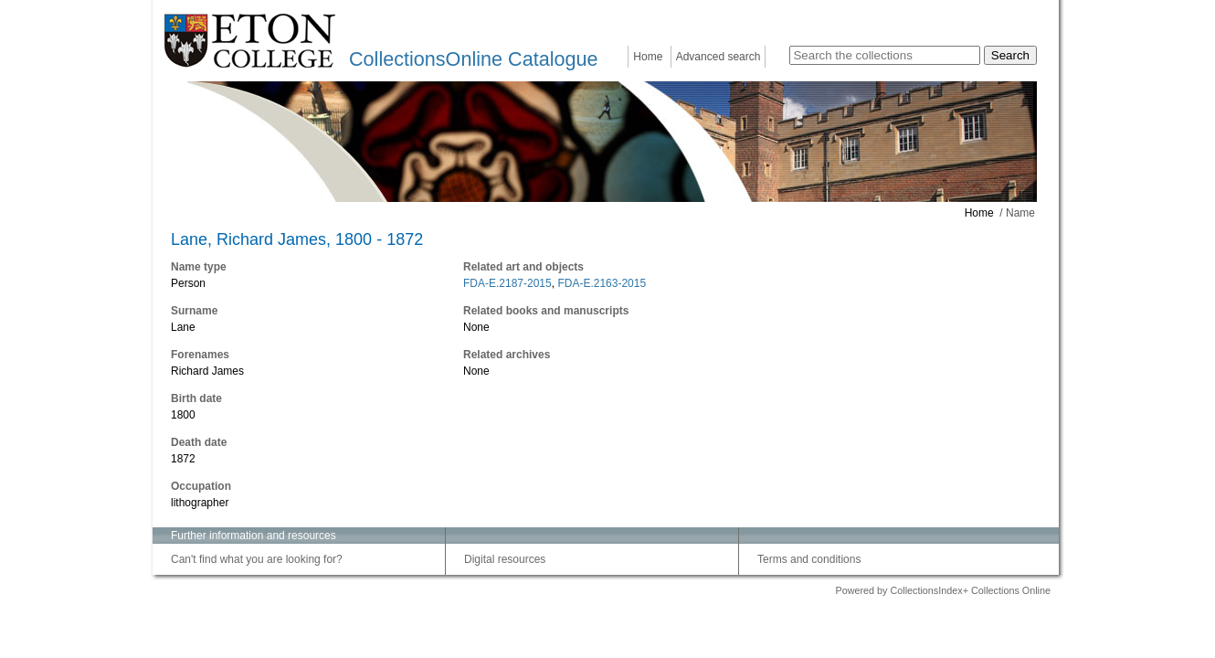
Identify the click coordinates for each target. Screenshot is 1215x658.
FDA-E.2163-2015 (601, 283)
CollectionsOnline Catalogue (473, 59)
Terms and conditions (809, 559)
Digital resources (504, 559)
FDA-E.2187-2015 (507, 283)
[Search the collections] (884, 55)
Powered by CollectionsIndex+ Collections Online (943, 590)
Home (647, 56)
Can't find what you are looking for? (257, 559)
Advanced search (718, 56)
